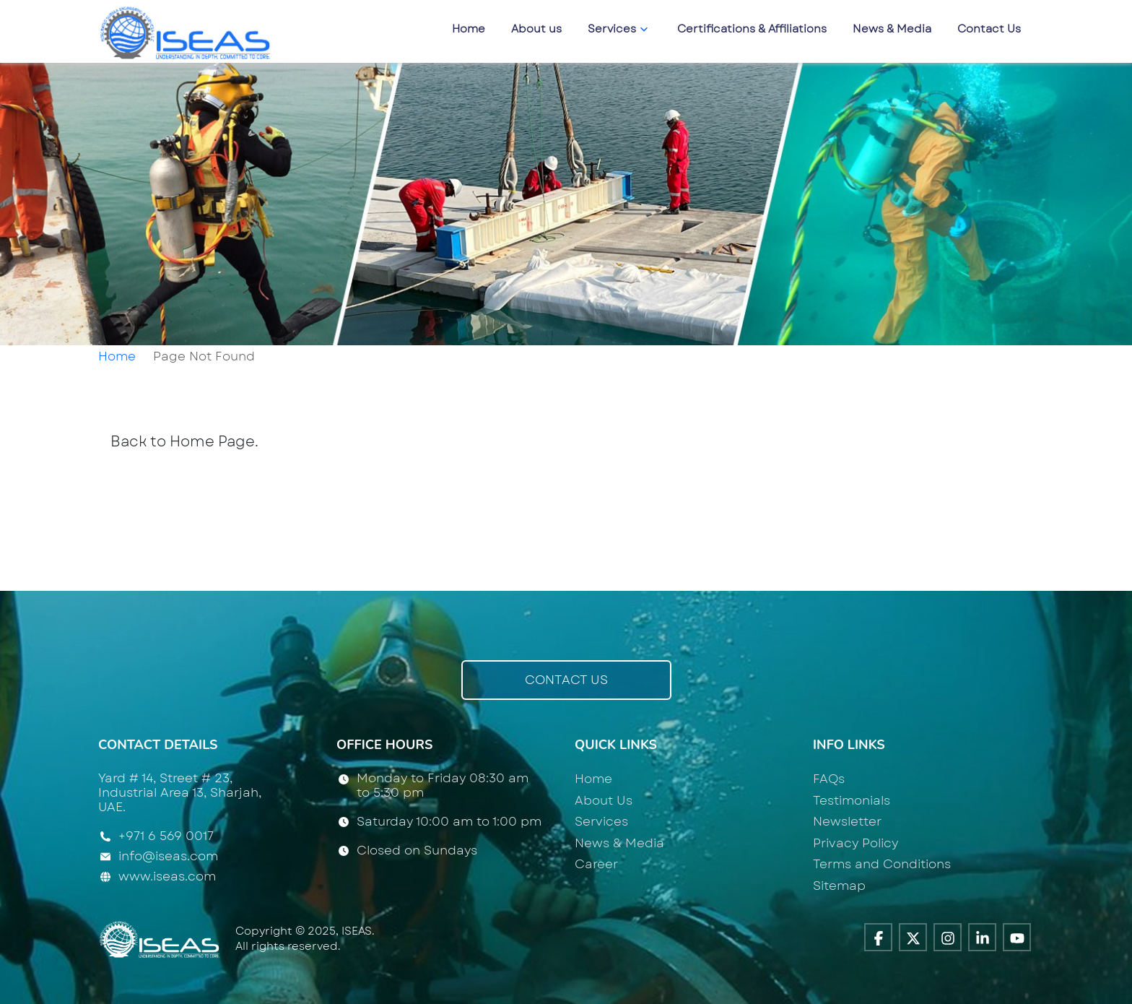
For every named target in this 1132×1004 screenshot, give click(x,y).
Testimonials (851, 800)
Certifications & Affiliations (752, 29)
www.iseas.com (167, 876)
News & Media (892, 29)
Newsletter (847, 821)
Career (596, 864)
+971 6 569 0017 (166, 836)
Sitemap (839, 885)
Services (619, 29)
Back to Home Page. (184, 441)
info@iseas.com (168, 856)
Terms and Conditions (882, 864)
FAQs (829, 778)
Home (468, 29)
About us (536, 29)
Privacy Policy (855, 843)
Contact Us (989, 29)
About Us (603, 800)
